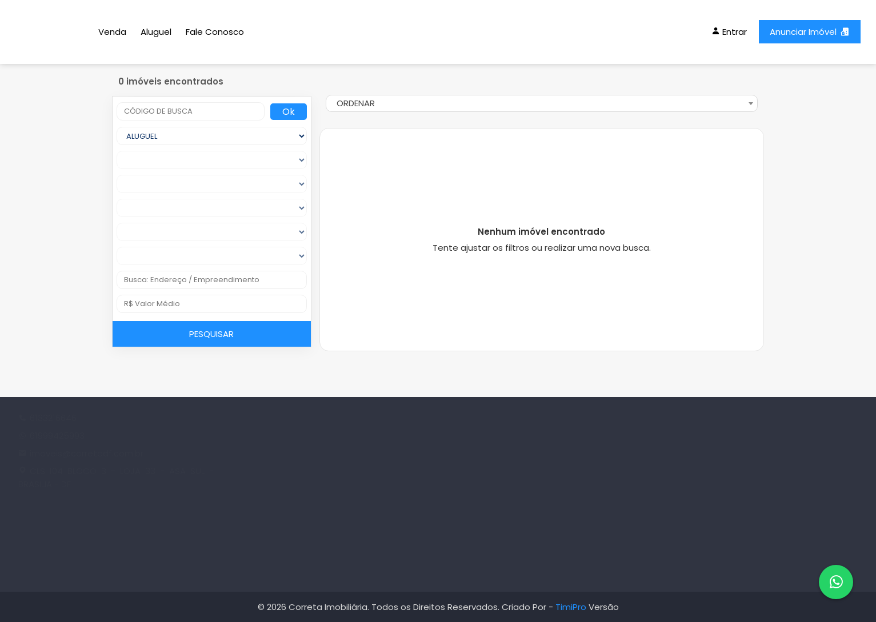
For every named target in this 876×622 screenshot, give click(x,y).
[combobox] (541, 103)
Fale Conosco (215, 32)
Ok (288, 111)
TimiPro (572, 607)
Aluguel (156, 32)
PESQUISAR (211, 334)
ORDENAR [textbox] (356, 103)
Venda (112, 32)
